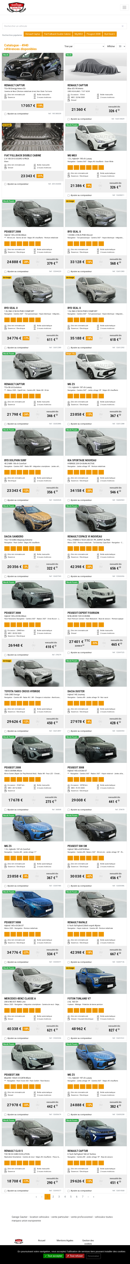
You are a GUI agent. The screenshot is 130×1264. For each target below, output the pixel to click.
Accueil (41, 1240)
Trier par (68, 46)
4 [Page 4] (65, 1196)
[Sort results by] (89, 46)
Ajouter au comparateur (17, 113)
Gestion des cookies (88, 1242)
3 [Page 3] (59, 1196)
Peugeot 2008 (93, 34)
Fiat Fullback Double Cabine (57, 34)
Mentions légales (65, 1240)
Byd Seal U (109, 34)
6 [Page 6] (76, 1196)
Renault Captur (33, 34)
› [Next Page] (88, 1196)
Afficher (111, 46)
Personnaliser (93, 1256)
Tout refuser (75, 1256)
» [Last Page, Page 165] (93, 1196)
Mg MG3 (79, 34)
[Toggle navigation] (124, 7)
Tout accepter (53, 1256)
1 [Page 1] (47, 1196)
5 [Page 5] (71, 1196)
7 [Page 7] (82, 1196)
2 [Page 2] (53, 1196)
